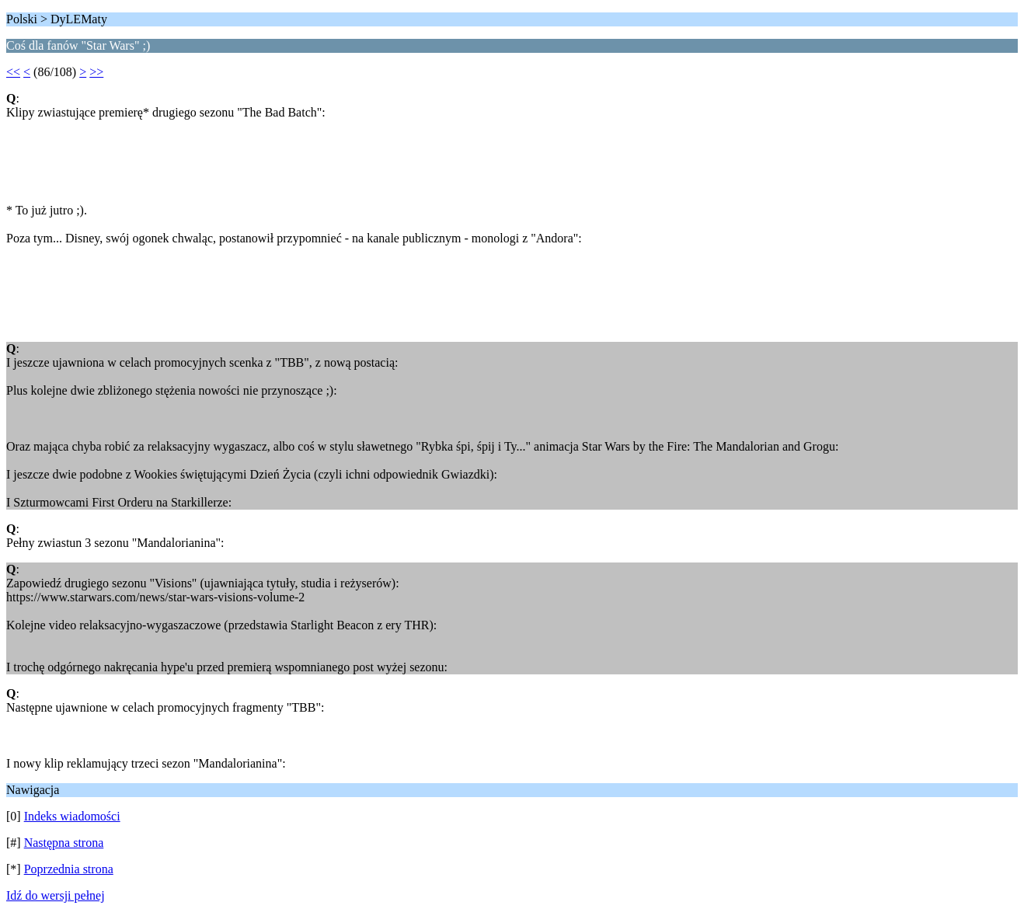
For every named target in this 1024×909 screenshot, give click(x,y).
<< (13, 71)
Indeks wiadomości (72, 816)
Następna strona (64, 842)
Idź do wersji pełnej (55, 895)
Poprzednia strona (68, 869)
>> (96, 71)
